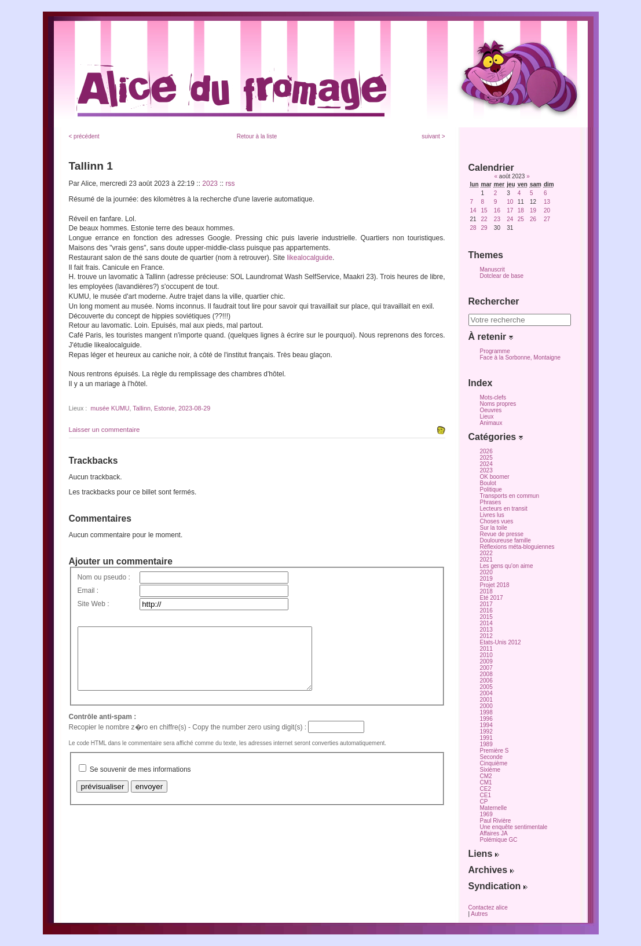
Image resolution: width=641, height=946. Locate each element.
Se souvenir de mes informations (140, 782)
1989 (486, 744)
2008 (486, 674)
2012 (486, 636)
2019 (486, 578)
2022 (486, 553)
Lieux (487, 416)
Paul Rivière (495, 820)
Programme (495, 351)
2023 (210, 183)
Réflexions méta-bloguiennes (517, 547)
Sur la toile (493, 528)
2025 (486, 457)
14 (473, 210)
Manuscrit (492, 269)
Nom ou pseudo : (104, 577)
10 (510, 202)
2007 (486, 668)
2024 (486, 464)
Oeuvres (491, 410)
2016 (486, 610)
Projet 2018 (495, 585)
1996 (486, 719)
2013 (486, 629)
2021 (486, 559)
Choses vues (497, 521)
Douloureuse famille (505, 540)
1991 (486, 738)
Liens (483, 854)
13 (547, 202)
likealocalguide (309, 258)
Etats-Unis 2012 (500, 642)
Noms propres (498, 404)
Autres (479, 914)
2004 (486, 693)
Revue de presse (502, 534)
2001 (486, 699)
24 (510, 219)
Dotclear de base (502, 276)
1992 (486, 731)
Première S (494, 750)
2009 (486, 661)
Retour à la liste (257, 136)
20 (547, 210)
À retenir (490, 337)
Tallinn (142, 408)
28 (473, 228)
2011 (486, 649)
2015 (486, 617)
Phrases (490, 502)
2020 (486, 572)
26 (533, 219)
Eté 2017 (491, 598)
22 (484, 219)
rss (230, 183)
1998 (486, 712)
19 (533, 210)
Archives (491, 870)
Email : (88, 590)
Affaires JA (494, 833)
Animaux (491, 423)
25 (521, 219)
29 (484, 228)
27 (547, 219)
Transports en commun (509, 496)
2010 (486, 655)
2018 (486, 591)
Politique (491, 489)
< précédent (84, 136)
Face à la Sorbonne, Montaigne (520, 357)
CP (484, 801)
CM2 (486, 776)
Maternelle (493, 808)
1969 (486, 814)
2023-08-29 (194, 408)
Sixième (490, 770)
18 (521, 210)
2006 (486, 680)
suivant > (433, 136)
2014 (486, 623)
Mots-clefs (493, 397)
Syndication (498, 886)
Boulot (488, 483)
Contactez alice (488, 907)
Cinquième (494, 763)
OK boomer (495, 477)
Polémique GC (499, 840)
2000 (486, 706)
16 (497, 210)
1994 (486, 725)
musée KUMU (109, 408)
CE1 (485, 795)
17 (510, 210)
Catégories (495, 437)
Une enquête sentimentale (514, 827)
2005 (486, 687)
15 (484, 210)
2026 (486, 451)
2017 (486, 604)
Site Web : (93, 604)
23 (497, 219)
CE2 (485, 789)
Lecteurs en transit (504, 508)
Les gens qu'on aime (506, 566)
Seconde (491, 757)
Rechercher (493, 301)
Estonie (164, 408)
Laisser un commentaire (104, 429)
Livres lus (492, 515)
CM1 (486, 782)
